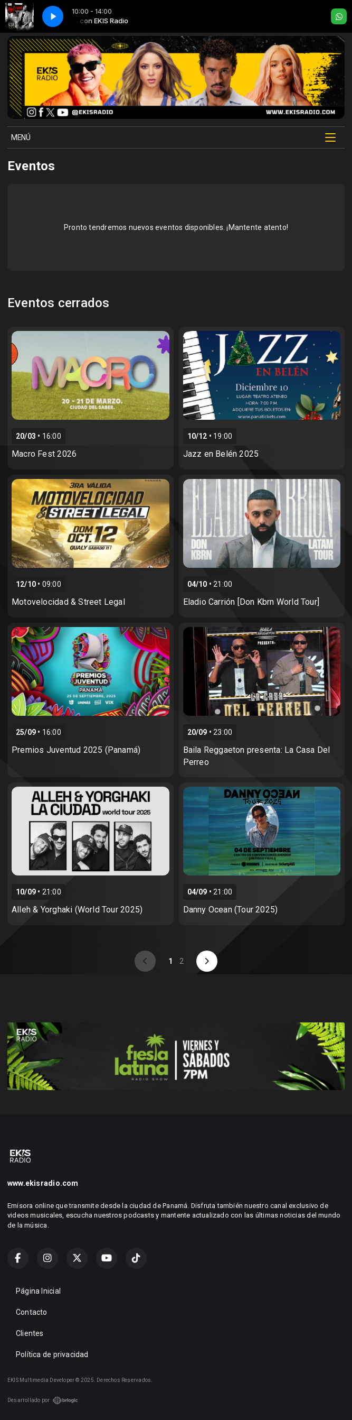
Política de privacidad (52, 1354)
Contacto (31, 1312)
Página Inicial (38, 1291)
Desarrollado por (42, 1400)
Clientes (30, 1333)
